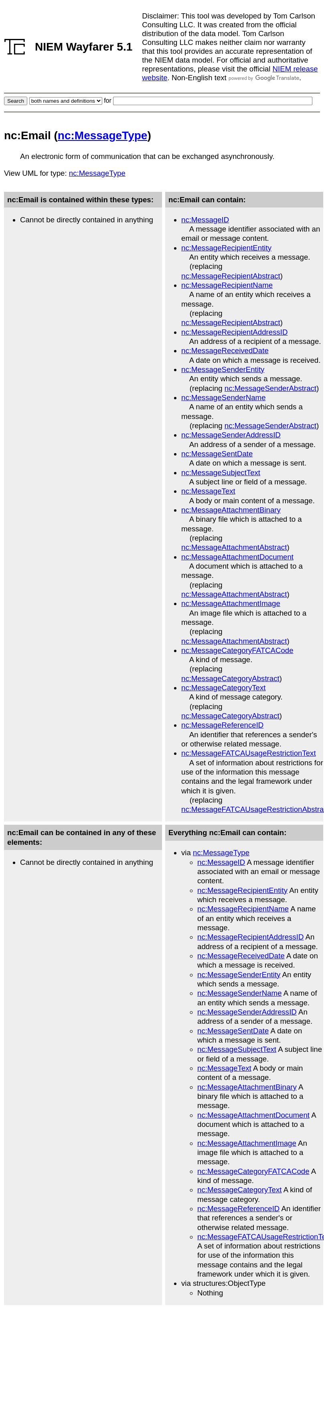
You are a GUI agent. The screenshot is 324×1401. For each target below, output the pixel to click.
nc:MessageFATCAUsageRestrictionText (248, 753)
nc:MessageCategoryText (223, 687)
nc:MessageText (208, 491)
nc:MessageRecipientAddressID (234, 332)
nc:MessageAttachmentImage (230, 603)
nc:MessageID (205, 220)
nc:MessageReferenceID (222, 725)
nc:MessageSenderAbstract (270, 388)
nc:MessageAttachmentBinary (231, 510)
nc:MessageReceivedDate (225, 350)
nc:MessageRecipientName (227, 285)
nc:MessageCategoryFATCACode (237, 650)
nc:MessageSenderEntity (222, 369)
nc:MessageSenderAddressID (231, 435)
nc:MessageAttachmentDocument (237, 557)
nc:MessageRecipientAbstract (230, 276)
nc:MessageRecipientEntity (226, 248)
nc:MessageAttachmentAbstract (234, 547)
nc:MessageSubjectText (220, 472)
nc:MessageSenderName (223, 397)
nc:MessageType (103, 135)
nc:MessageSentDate (217, 453)
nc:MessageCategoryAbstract (230, 678)
